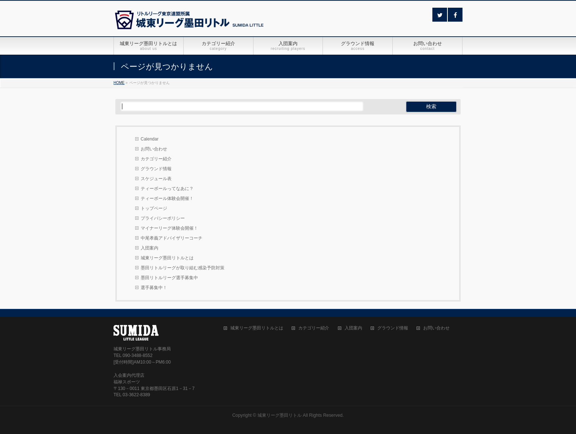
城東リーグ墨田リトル (280, 415)
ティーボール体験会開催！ (167, 198)
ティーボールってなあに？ (167, 188)
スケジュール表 (156, 178)
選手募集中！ (154, 287)
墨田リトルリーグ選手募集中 (169, 277)
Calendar (150, 139)
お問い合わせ (154, 149)
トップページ (154, 208)
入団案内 (149, 248)
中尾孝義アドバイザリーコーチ (171, 238)
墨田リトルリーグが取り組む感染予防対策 (182, 267)
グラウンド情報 (156, 168)
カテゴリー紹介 (156, 158)
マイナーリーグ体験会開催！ (169, 228)
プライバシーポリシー (163, 218)
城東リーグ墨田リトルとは (167, 257)
